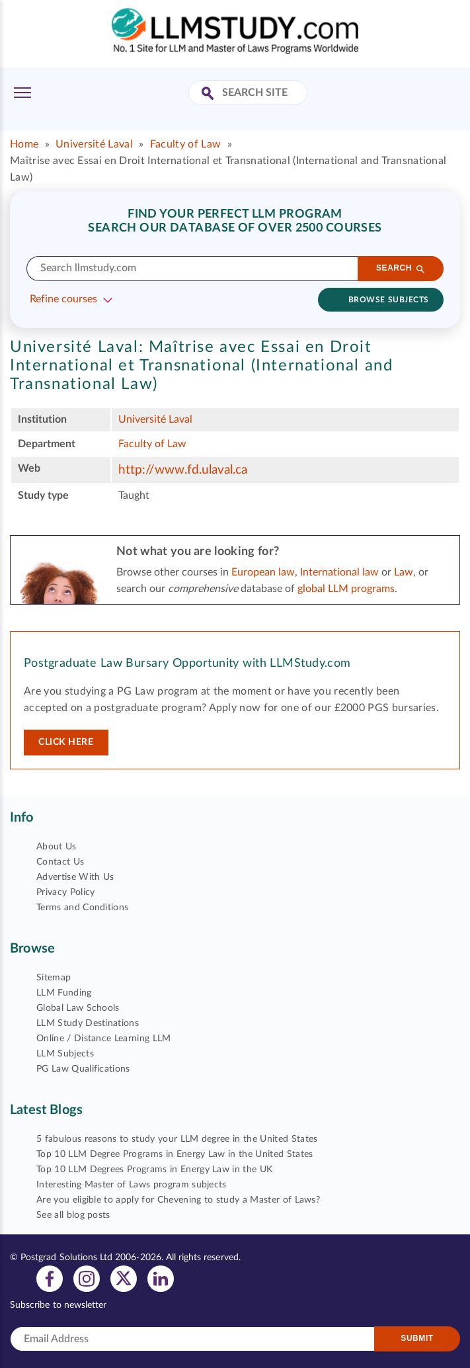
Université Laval (94, 144)
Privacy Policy (65, 892)
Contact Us (60, 862)
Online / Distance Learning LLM (103, 1038)
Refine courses (63, 299)
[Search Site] (209, 94)
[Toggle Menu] (22, 92)
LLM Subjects (65, 1053)
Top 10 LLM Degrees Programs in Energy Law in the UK (154, 1169)
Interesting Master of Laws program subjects (131, 1184)
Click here (66, 742)
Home (24, 144)
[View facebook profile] (49, 1278)
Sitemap (53, 977)
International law (339, 572)
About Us (56, 846)
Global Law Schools (78, 1008)
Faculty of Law (185, 144)
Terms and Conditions (82, 907)
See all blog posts (73, 1215)
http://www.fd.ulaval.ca (182, 470)
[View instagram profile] (86, 1278)
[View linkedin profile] (160, 1278)
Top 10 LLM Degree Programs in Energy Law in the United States (174, 1154)
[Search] (401, 268)
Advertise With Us (75, 877)
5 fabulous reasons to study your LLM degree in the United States (176, 1139)
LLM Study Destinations (87, 1023)
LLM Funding (64, 993)
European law (263, 572)
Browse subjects (388, 300)
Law (403, 572)
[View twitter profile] (123, 1278)
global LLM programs (346, 588)
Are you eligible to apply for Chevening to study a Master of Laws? (178, 1200)
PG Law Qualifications (83, 1069)
